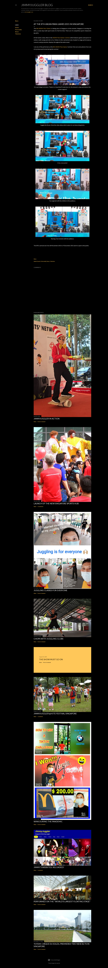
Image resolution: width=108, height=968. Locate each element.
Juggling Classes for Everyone (50, 590)
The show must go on (51, 659)
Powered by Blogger (54, 960)
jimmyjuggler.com (29, 12)
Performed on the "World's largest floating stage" (62, 901)
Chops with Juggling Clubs (48, 638)
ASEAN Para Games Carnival (61, 37)
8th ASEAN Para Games (43, 28)
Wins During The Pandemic (48, 821)
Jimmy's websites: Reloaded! (49, 867)
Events (17, 27)
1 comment (40, 716)
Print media (18, 29)
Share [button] (16, 21)
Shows (17, 31)
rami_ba (58, 963)
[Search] (90, 5)
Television (18, 34)
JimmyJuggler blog (37, 5)
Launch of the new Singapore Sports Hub (56, 503)
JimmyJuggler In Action (46, 418)
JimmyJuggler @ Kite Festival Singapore (55, 713)
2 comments (40, 506)
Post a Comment (41, 421)
